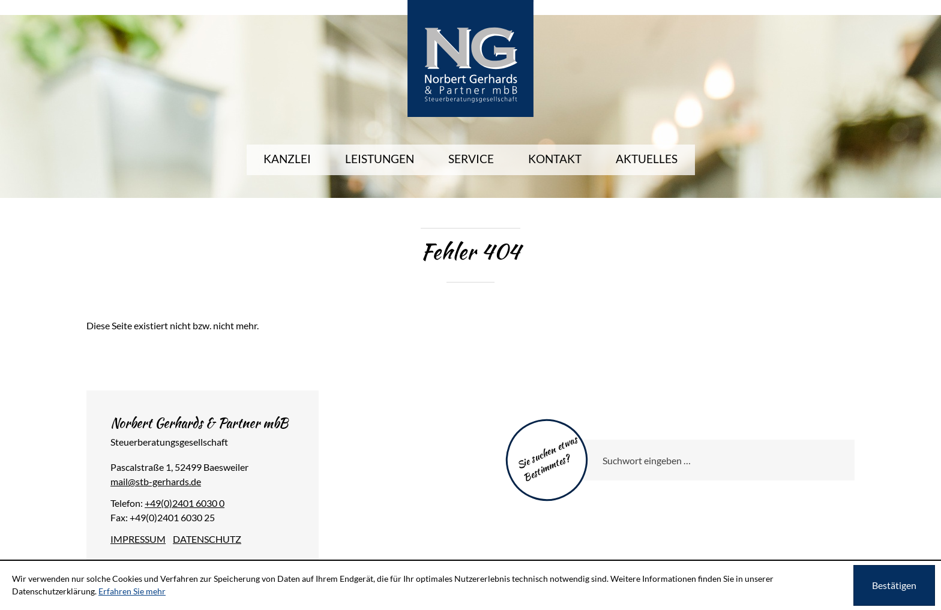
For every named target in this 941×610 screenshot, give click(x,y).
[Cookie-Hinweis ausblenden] (894, 585)
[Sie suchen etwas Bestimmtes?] (714, 460)
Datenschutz (207, 539)
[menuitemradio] (555, 160)
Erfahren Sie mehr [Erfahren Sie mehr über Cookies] (132, 591)
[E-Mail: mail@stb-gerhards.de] (155, 481)
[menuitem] (287, 160)
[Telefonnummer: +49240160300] (184, 503)
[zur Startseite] (470, 58)
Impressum (138, 539)
